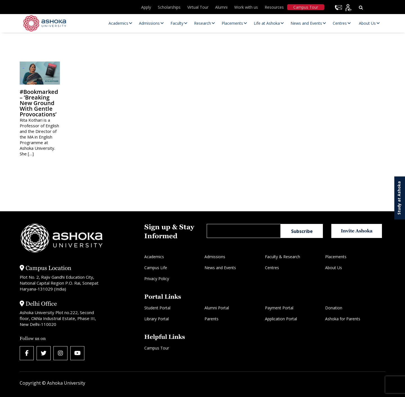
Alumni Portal (216, 307)
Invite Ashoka (357, 230)
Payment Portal (279, 307)
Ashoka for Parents (342, 318)
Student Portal (157, 307)
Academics (154, 256)
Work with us (246, 7)
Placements (335, 256)
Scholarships (169, 7)
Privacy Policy (156, 278)
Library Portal (156, 318)
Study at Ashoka (399, 198)
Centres (272, 267)
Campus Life (155, 267)
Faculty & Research (282, 256)
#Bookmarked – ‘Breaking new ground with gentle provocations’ (39, 103)
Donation (333, 307)
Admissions (214, 256)
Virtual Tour (197, 7)
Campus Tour (305, 7)
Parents (211, 318)
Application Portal (281, 318)
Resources (274, 7)
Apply (146, 7)
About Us (333, 267)
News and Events (220, 267)
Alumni (221, 7)
